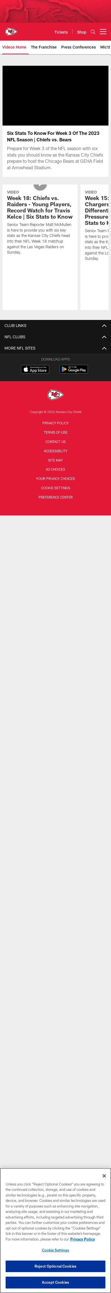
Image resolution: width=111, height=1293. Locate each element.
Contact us (56, 442)
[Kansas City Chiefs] (56, 395)
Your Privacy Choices (55, 478)
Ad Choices (55, 469)
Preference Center (55, 497)
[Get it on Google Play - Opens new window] (73, 372)
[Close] (104, 1176)
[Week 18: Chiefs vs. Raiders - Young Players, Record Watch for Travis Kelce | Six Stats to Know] (40, 223)
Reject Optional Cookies (55, 1266)
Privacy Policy (55, 423)
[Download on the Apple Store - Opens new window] (35, 370)
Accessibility (55, 451)
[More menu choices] (103, 31)
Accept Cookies (55, 1282)
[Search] (93, 32)
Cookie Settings (55, 488)
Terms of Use (55, 432)
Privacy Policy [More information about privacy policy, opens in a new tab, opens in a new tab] (82, 1239)
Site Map (55, 460)
